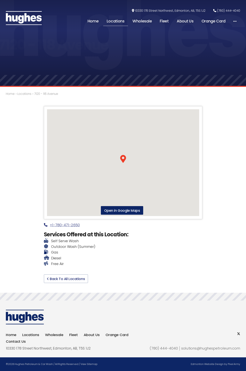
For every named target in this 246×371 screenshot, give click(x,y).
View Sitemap (89, 364)
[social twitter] (238, 334)
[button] (123, 159)
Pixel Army (234, 364)
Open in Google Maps (122, 210)
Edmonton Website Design (207, 364)
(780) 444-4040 (228, 11)
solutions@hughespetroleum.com (210, 348)
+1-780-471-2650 (62, 224)
